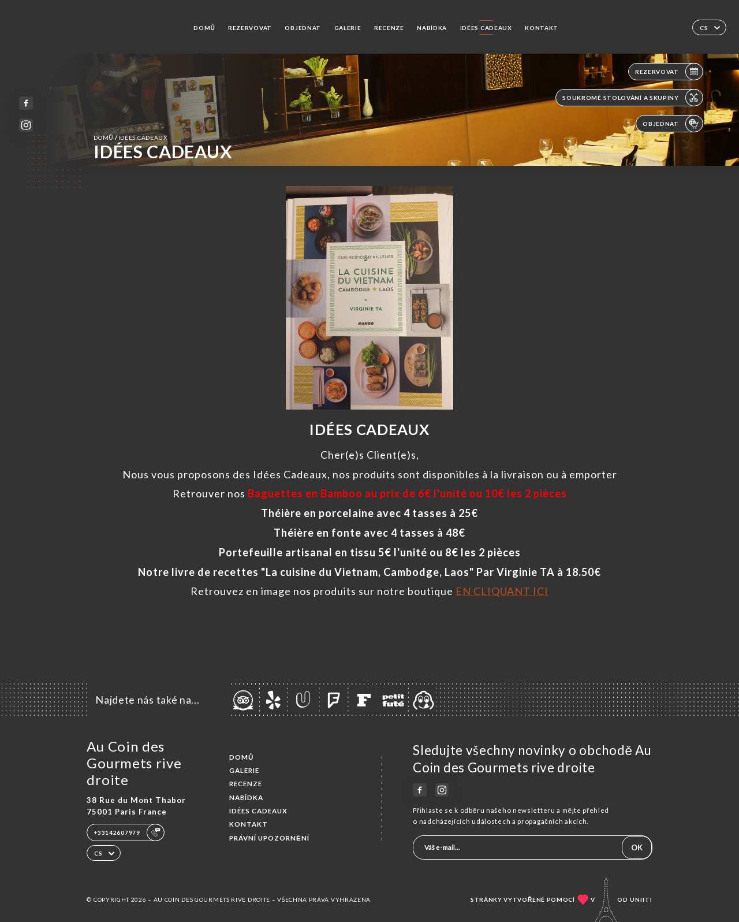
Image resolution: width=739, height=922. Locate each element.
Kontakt (541, 27)
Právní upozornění (269, 838)
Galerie (347, 27)
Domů (204, 27)
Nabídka (432, 27)
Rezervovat (250, 27)
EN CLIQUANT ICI (502, 591)
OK (637, 847)
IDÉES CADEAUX (486, 27)
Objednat (303, 27)
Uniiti (641, 899)
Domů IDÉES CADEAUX (130, 137)
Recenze (389, 27)
